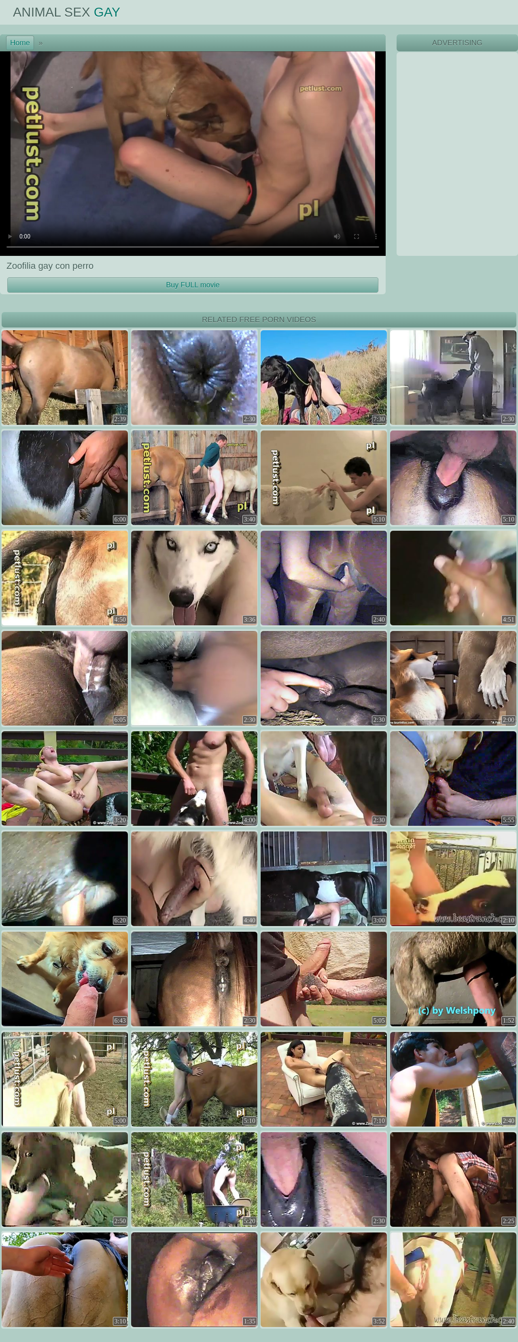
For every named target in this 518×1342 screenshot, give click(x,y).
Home (20, 42)
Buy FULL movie (192, 285)
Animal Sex (66, 12)
